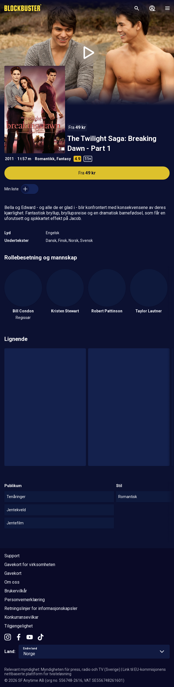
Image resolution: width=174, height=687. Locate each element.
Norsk (73, 240)
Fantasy (64, 159)
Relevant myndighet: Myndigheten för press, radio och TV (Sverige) (62, 669)
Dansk (51, 240)
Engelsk (52, 233)
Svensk (86, 240)
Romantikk (45, 159)
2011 (9, 159)
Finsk (62, 240)
